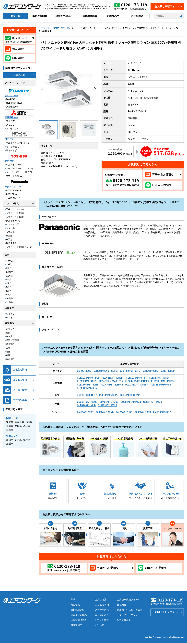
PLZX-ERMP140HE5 (159, 377)
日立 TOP (9, 139)
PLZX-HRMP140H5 (87, 388)
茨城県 (18, 426)
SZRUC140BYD (101, 371)
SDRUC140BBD (150, 371)
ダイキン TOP (11, 95)
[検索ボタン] (181, 16)
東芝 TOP (9, 161)
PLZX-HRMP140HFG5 (112, 384)
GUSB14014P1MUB (131, 402)
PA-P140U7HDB (124, 412)
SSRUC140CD (84, 371)
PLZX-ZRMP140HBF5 (113, 377)
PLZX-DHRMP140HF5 (162, 381)
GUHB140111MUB (107, 405)
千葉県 (9, 426)
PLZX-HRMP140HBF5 (136, 384)
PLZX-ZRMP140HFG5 (88, 377)
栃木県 (26, 426)
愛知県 (9, 439)
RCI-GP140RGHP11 (130, 395)
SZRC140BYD (133, 371)
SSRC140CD (117, 371)
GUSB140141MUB (152, 402)
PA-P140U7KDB (143, 412)
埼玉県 (29, 422)
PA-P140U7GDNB (105, 412)
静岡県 (18, 439)
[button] (95, 88)
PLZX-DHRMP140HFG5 (111, 381)
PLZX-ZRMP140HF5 (136, 377)
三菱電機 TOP (11, 117)
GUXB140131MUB (109, 402)
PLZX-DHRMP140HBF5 (137, 381)
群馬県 (9, 430)
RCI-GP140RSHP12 (87, 395)
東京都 (9, 422)
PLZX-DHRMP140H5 (87, 384)
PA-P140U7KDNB (162, 412)
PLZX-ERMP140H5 (86, 381)
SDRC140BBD (167, 371)
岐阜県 (26, 439)
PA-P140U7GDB (85, 412)
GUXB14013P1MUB (87, 402)
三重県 (9, 443)
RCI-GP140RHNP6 (108, 395)
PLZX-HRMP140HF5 (160, 384)
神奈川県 (19, 422)
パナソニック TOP (13, 186)
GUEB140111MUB (86, 405)
